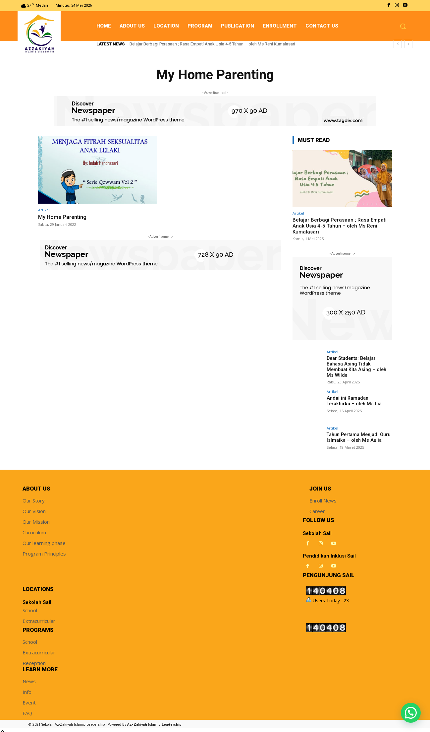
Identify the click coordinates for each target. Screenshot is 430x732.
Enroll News (323, 497)
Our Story (34, 497)
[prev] (398, 44)
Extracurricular (39, 617)
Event (29, 699)
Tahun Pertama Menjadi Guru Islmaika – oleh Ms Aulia (358, 434)
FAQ (27, 709)
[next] (408, 44)
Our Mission (36, 518)
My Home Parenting (63, 217)
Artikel (44, 210)
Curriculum (34, 529)
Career (317, 507)
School (30, 607)
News (29, 678)
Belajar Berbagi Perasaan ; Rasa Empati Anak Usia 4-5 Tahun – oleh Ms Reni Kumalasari (212, 43)
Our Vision (34, 507)
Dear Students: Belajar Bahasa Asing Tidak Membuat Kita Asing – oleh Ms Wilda (359, 364)
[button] (402, 26)
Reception (34, 659)
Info (27, 688)
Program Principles (44, 550)
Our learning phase (44, 539)
